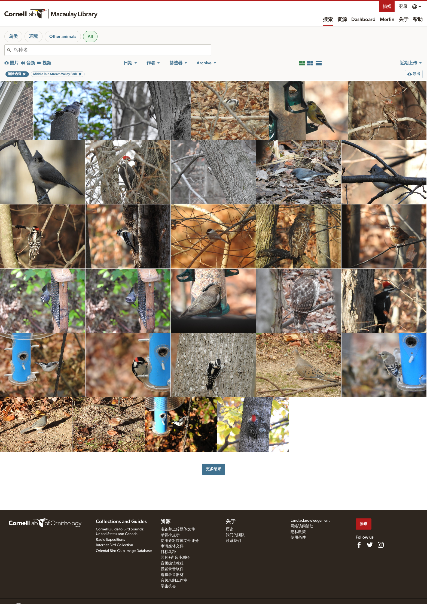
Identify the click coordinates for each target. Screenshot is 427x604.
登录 (403, 6)
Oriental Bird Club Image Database (124, 551)
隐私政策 (298, 532)
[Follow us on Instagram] (380, 545)
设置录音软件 (172, 569)
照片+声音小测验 (175, 558)
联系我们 (233, 541)
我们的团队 (235, 535)
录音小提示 (170, 535)
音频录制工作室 (174, 580)
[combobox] (112, 50)
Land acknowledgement (310, 521)
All (90, 36)
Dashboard (363, 19)
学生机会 (168, 586)
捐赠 (387, 6)
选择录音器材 (172, 575)
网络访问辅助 (302, 526)
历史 (229, 529)
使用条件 (298, 537)
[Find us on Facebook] (359, 545)
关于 (403, 19)
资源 (342, 19)
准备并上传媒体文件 (178, 529)
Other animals (62, 36)
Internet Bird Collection (114, 545)
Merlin (387, 19)
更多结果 (213, 469)
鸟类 (13, 36)
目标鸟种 (168, 552)
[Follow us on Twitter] (370, 545)
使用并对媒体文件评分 (180, 541)
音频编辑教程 (172, 563)
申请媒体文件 (172, 546)
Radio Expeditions (110, 540)
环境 (33, 36)
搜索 (328, 19)
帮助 (418, 19)
